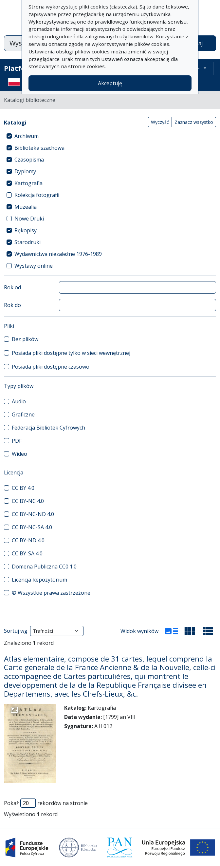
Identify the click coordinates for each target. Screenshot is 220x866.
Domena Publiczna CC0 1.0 (44, 566)
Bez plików (25, 339)
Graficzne (23, 414)
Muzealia (25, 206)
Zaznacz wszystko (193, 122)
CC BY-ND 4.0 (28, 540)
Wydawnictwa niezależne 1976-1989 (58, 254)
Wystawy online (33, 265)
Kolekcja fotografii (36, 195)
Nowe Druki (29, 218)
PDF (17, 440)
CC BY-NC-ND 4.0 (33, 514)
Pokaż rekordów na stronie (46, 803)
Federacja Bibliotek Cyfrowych (48, 427)
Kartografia (28, 183)
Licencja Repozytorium (39, 579)
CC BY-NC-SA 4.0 (32, 527)
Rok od (12, 287)
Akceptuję (110, 83)
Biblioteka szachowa (39, 147)
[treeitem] (110, 136)
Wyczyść (160, 122)
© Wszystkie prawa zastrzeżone (51, 592)
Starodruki (27, 242)
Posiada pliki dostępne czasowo (50, 366)
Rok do (12, 305)
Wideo (19, 453)
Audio (19, 401)
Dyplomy (25, 171)
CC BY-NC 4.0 (28, 501)
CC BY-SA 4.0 (27, 553)
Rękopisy (25, 230)
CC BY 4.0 (23, 487)
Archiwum (26, 136)
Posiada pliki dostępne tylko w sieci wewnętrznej (71, 352)
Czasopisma (29, 159)
